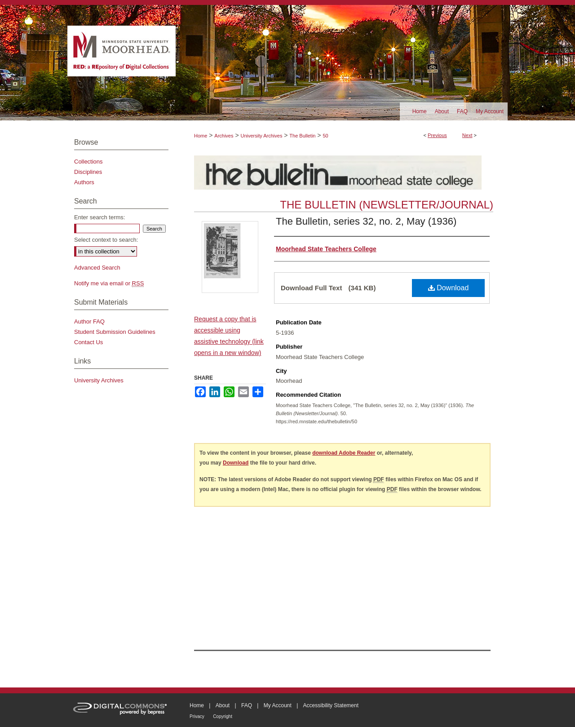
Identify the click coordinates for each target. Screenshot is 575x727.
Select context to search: (106, 239)
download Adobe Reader (343, 453)
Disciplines (88, 171)
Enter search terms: (99, 217)
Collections (88, 161)
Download (448, 288)
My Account (278, 705)
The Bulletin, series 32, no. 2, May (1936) (366, 221)
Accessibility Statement (330, 705)
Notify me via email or (109, 283)
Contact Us (88, 342)
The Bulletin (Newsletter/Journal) (386, 205)
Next (467, 135)
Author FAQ (89, 321)
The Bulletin (302, 135)
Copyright (222, 716)
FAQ (246, 705)
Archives (223, 135)
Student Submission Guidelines (114, 331)
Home (200, 135)
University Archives (261, 135)
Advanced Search (97, 267)
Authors (84, 182)
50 (325, 135)
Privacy (197, 716)
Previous (437, 135)
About (223, 705)
